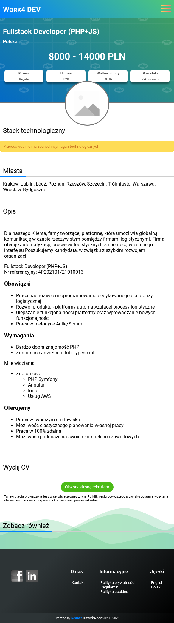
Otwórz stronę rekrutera (87, 487)
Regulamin (109, 587)
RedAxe (77, 618)
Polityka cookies (114, 591)
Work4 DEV (22, 9)
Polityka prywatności (117, 582)
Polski (156, 587)
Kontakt (78, 582)
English (157, 582)
